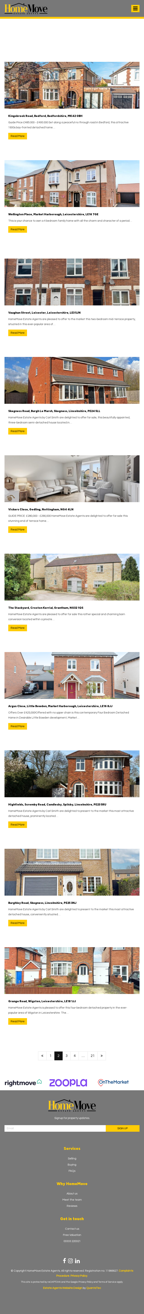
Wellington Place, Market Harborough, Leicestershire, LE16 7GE (53, 214)
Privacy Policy (85, 1282)
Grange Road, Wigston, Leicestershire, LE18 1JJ (42, 1001)
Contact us (72, 1228)
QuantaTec (93, 1288)
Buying (72, 1164)
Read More (18, 136)
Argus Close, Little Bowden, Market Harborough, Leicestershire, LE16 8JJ (60, 706)
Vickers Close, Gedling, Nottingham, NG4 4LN (41, 509)
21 (92, 1056)
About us (72, 1193)
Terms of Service (107, 1282)
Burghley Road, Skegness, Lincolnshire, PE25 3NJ (42, 903)
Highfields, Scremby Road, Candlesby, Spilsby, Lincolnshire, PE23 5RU (57, 804)
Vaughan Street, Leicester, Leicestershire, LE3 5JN (44, 312)
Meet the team (72, 1199)
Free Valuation (72, 1235)
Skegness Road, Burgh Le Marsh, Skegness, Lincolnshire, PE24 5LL (54, 411)
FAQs (72, 1171)
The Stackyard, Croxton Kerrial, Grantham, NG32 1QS (45, 608)
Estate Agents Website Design (62, 1288)
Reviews (72, 1206)
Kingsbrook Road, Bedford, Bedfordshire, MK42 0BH (45, 116)
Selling (72, 1158)
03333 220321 (72, 1241)
